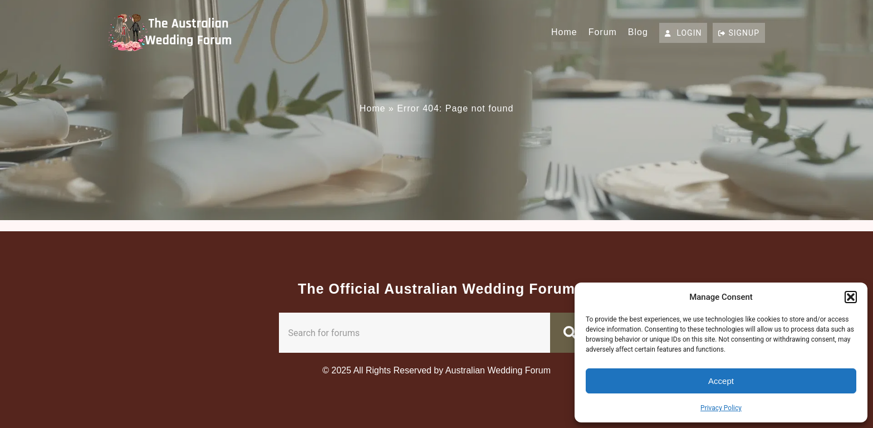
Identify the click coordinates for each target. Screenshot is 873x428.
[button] (850, 297)
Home (564, 32)
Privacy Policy (721, 408)
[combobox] (414, 333)
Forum (602, 32)
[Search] (572, 333)
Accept (721, 381)
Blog (638, 32)
